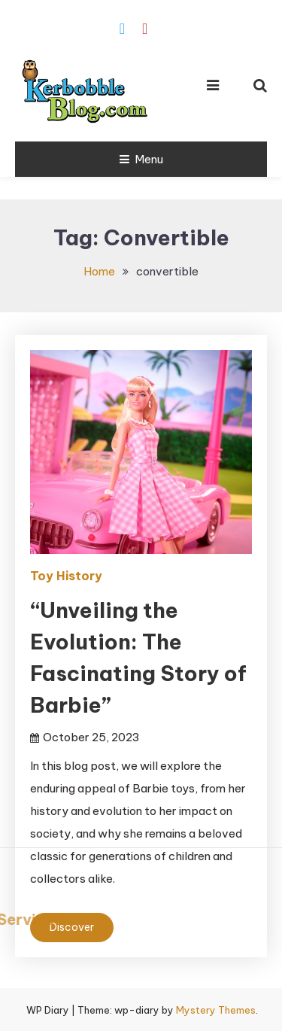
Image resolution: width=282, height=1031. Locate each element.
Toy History (66, 575)
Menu (141, 159)
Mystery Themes (216, 1010)
